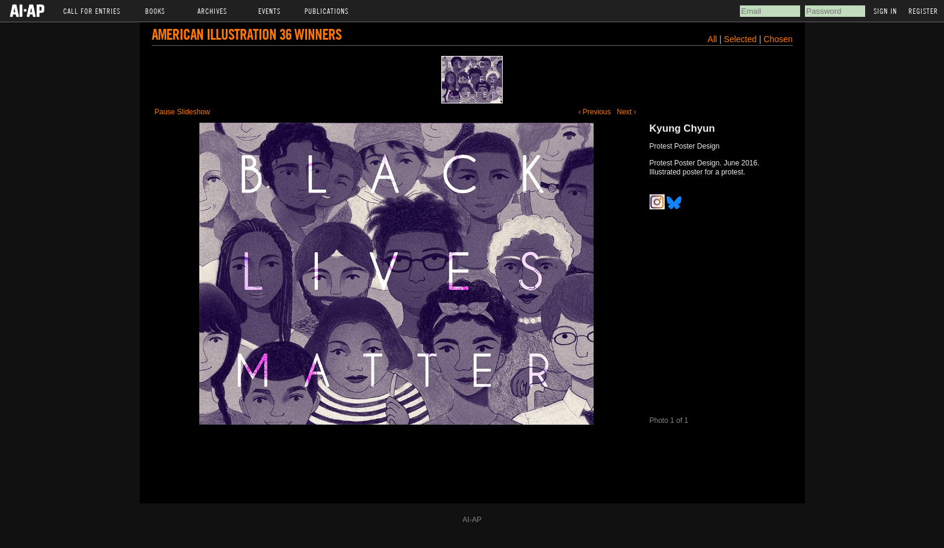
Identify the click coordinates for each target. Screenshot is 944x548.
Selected (741, 39)
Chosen (777, 39)
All (712, 39)
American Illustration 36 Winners (246, 34)
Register (923, 11)
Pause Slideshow (182, 112)
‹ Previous (594, 112)
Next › (626, 112)
